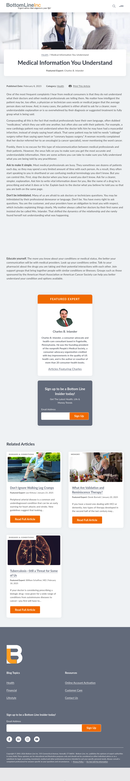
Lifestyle (11, 697)
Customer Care (73, 690)
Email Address (13, 721)
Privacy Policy (78, 761)
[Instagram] (27, 739)
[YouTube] (37, 739)
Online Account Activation (80, 682)
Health (10, 682)
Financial (11, 690)
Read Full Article (25, 609)
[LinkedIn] (18, 739)
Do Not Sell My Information (97, 761)
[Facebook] (9, 739)
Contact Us (71, 697)
